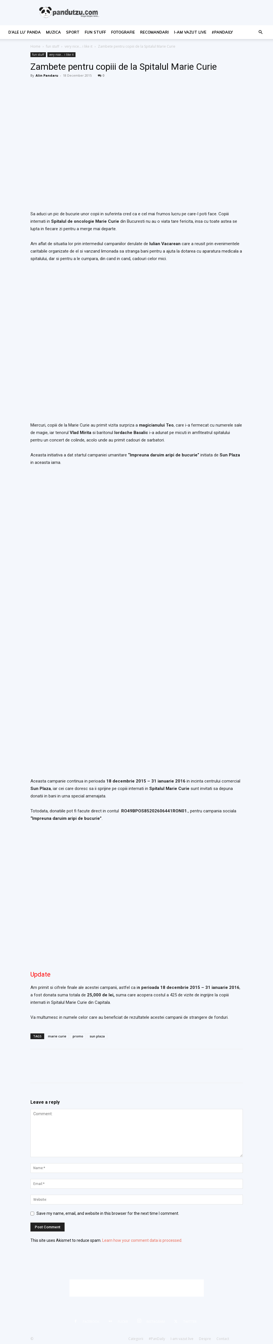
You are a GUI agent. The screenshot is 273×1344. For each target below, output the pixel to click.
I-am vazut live (190, 32)
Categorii (135, 1338)
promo (78, 1036)
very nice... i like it (78, 46)
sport (73, 32)
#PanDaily (222, 32)
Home (35, 46)
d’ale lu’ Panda (24, 32)
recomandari (154, 32)
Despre (205, 1338)
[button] (260, 32)
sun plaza (97, 1036)
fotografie (123, 32)
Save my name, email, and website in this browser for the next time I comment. (107, 1213)
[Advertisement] (136, 1288)
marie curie (57, 1036)
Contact (222, 1338)
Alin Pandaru (47, 75)
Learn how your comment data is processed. (142, 1240)
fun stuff (95, 32)
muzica (53, 32)
